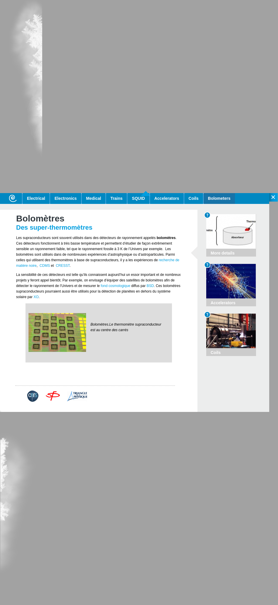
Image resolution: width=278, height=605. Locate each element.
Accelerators (166, 198)
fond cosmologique (115, 286)
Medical (93, 198)
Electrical (36, 198)
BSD (150, 286)
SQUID (138, 198)
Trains (116, 198)
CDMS (45, 266)
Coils (194, 198)
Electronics (65, 198)
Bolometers (219, 198)
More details (156, 381)
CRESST (62, 266)
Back (27, 381)
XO (35, 297)
